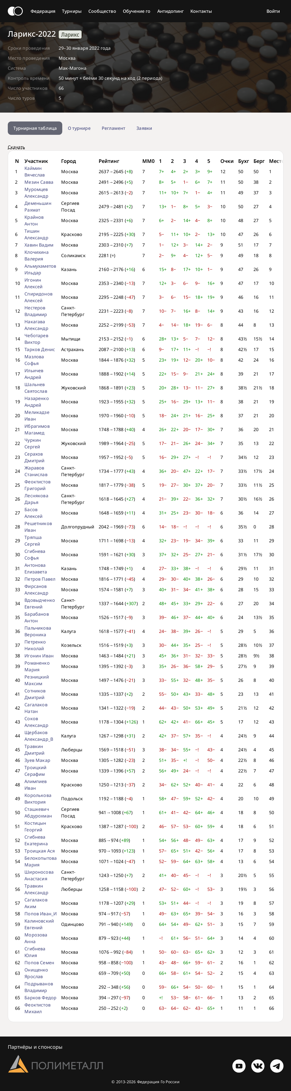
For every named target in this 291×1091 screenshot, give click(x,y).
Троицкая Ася (39, 851)
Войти (273, 11)
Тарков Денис (39, 349)
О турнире (79, 128)
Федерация (43, 11)
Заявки (144, 128)
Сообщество (102, 11)
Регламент (114, 128)
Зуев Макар (37, 760)
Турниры (72, 11)
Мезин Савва (38, 182)
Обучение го (137, 11)
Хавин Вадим (38, 245)
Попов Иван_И (40, 914)
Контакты (201, 11)
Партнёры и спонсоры (35, 1046)
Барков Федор (40, 998)
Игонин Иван (39, 656)
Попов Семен (39, 963)
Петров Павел (39, 579)
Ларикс (70, 34)
